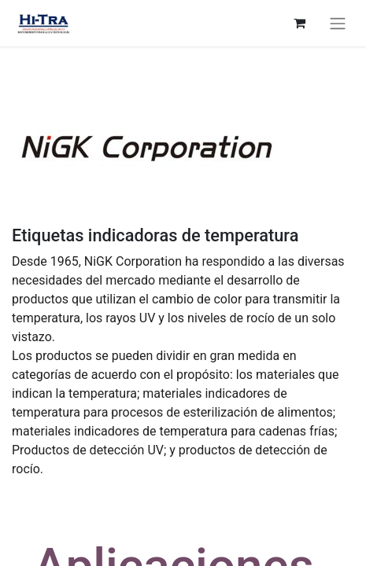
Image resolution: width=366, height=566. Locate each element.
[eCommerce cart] (299, 23)
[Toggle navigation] (337, 23)
